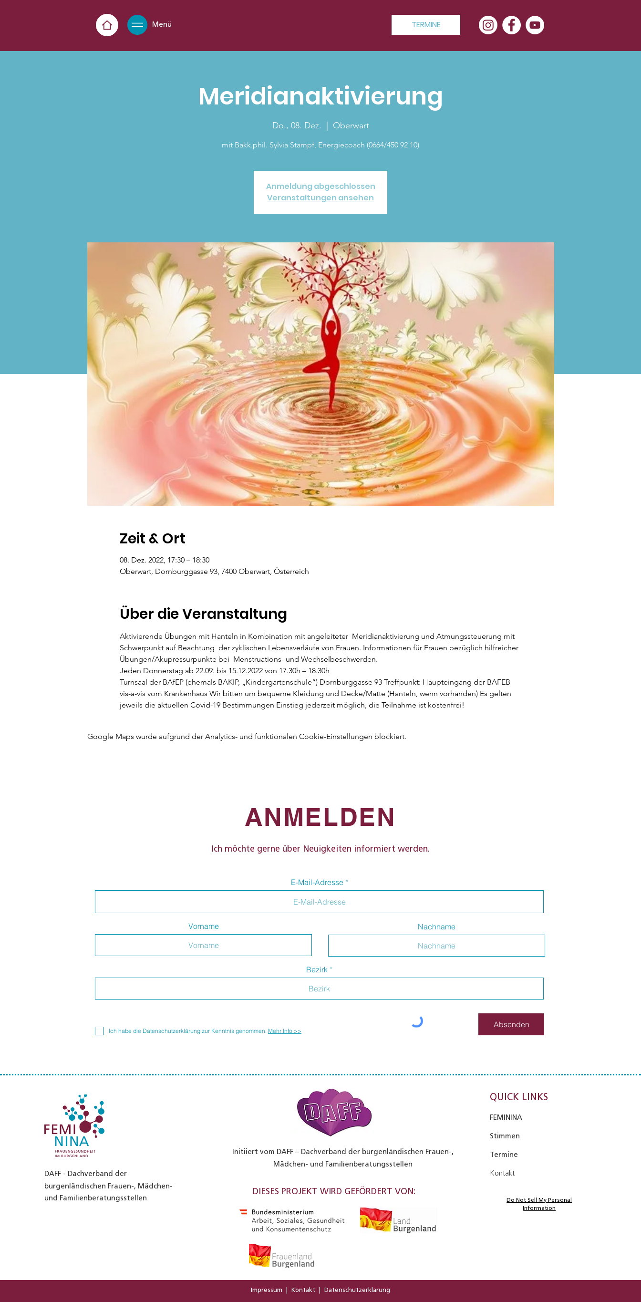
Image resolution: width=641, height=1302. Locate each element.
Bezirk (317, 969)
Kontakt (303, 1289)
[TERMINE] (426, 25)
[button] (137, 25)
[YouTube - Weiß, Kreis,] (535, 25)
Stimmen (505, 1136)
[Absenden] (511, 1024)
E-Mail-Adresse (317, 882)
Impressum (266, 1289)
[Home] (107, 25)
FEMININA (506, 1117)
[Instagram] (488, 25)
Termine (504, 1154)
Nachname (436, 926)
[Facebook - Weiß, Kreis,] (511, 25)
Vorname (203, 926)
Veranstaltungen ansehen (320, 197)
